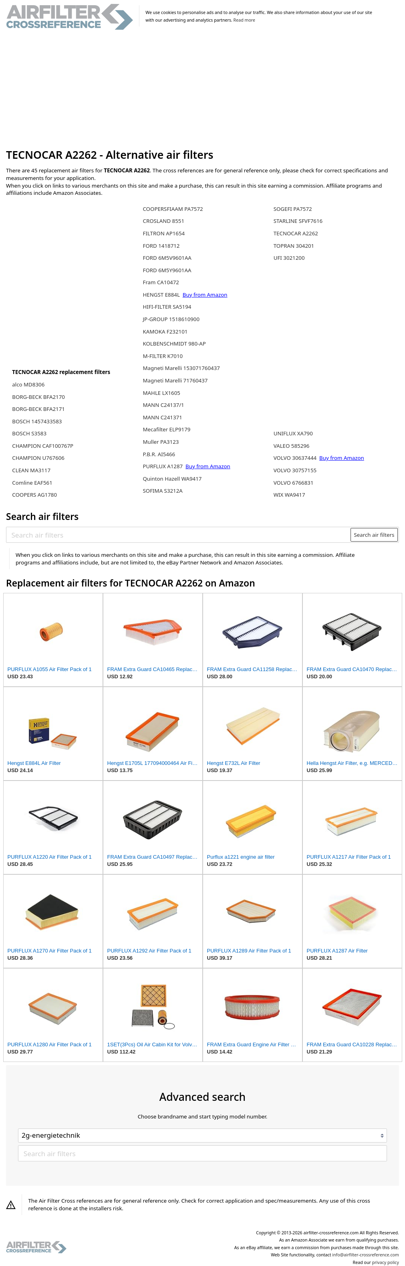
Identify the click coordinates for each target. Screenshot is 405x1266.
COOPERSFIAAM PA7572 (173, 208)
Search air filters (374, 534)
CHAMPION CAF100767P (42, 445)
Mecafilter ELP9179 (166, 429)
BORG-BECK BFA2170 (38, 396)
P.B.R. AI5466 (159, 454)
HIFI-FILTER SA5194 (167, 306)
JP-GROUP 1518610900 (171, 319)
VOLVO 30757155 (295, 470)
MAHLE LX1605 (161, 392)
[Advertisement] (202, 90)
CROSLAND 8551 (163, 220)
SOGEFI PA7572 (293, 208)
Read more (244, 20)
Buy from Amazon (205, 294)
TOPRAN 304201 (294, 245)
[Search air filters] (179, 535)
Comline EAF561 (32, 482)
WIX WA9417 (289, 494)
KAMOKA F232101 (165, 331)
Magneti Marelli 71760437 (175, 380)
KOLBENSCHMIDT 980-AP (174, 343)
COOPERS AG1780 (34, 494)
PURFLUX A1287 (163, 466)
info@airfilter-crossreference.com (365, 1255)
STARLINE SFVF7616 (298, 220)
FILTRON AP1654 (164, 233)
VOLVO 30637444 (296, 457)
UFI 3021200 (289, 257)
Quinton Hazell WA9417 (172, 478)
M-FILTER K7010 (163, 356)
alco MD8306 (28, 384)
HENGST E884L (162, 294)
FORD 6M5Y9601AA (167, 270)
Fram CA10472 (161, 282)
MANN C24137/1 (163, 405)
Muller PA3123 (161, 441)
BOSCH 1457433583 (37, 421)
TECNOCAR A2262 (296, 233)
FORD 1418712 (161, 245)
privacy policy (385, 1262)
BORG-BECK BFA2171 (38, 409)
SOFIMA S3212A (162, 490)
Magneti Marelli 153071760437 (181, 368)
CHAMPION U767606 (38, 457)
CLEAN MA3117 (31, 470)
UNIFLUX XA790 (293, 433)
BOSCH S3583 (29, 433)
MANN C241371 (162, 417)
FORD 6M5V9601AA (167, 257)
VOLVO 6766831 (294, 482)
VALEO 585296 (292, 445)
